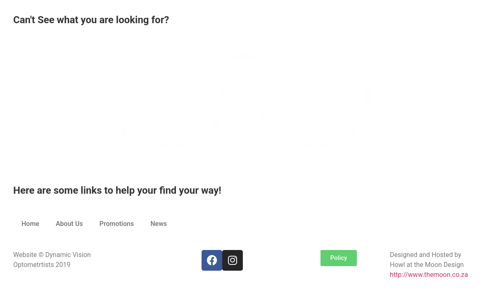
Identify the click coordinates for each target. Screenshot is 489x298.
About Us (69, 224)
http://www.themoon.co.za (429, 275)
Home (30, 224)
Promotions (117, 224)
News (158, 224)
